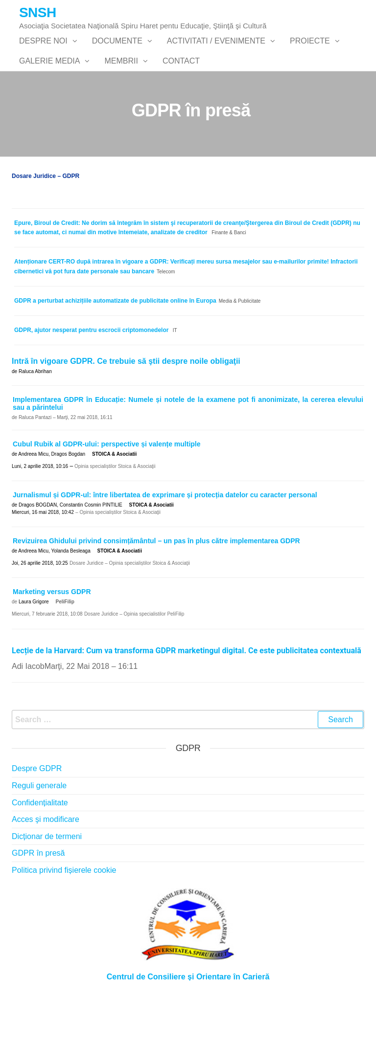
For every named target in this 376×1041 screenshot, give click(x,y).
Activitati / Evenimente (216, 50)
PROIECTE (310, 50)
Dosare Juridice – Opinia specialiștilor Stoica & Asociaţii (130, 601)
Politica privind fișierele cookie (64, 909)
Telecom (166, 310)
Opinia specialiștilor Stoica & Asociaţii (114, 505)
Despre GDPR (37, 807)
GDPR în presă (38, 892)
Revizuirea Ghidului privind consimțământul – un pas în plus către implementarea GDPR (156, 579)
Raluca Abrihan (35, 410)
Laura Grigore (34, 640)
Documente (117, 50)
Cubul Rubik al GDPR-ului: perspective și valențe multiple (107, 483)
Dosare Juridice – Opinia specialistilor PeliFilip (134, 653)
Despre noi (43, 50)
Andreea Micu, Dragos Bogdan (51, 492)
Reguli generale (39, 824)
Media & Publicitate (240, 339)
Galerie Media (49, 90)
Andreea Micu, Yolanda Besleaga (54, 589)
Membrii (121, 90)
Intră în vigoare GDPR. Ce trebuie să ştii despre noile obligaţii (126, 400)
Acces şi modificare (45, 858)
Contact (181, 90)
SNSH (37, 12)
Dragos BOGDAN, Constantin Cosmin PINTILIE (70, 543)
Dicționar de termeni (47, 875)
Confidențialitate (40, 841)
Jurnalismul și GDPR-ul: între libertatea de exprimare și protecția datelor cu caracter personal (165, 533)
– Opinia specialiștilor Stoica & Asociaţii (118, 551)
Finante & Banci (229, 271)
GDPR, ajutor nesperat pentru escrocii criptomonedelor (91, 368)
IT (175, 369)
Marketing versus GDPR (52, 631)
